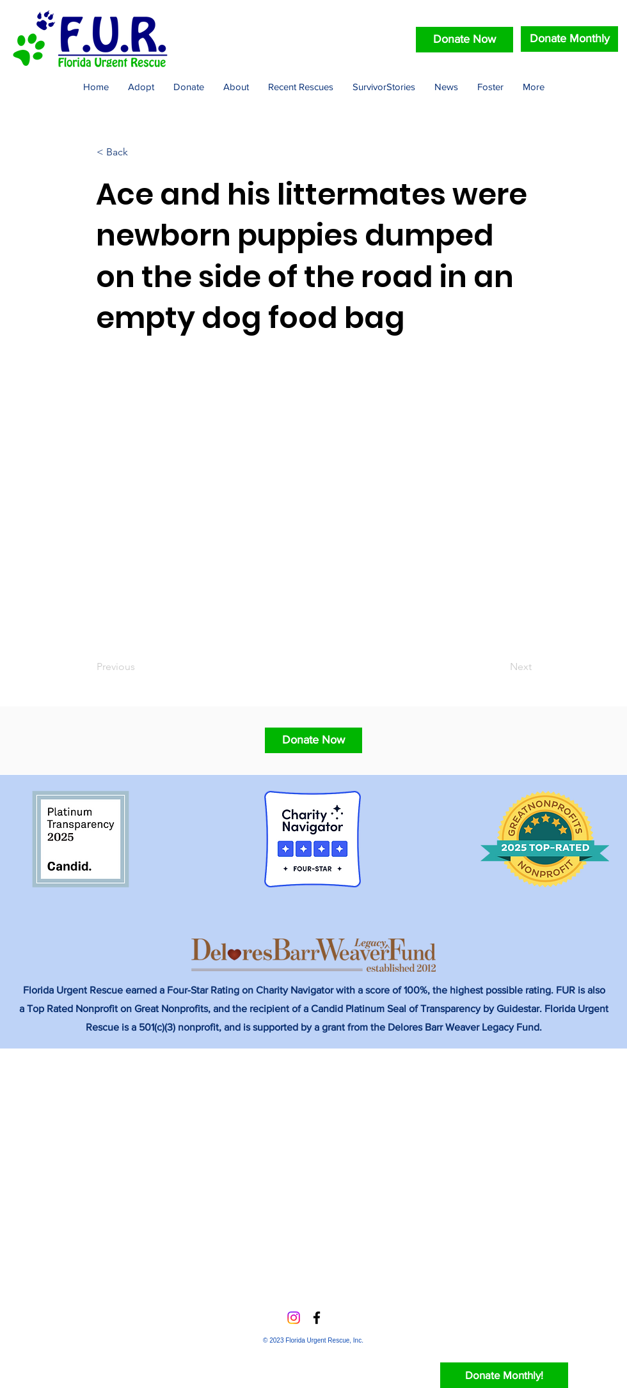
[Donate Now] (464, 39)
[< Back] (139, 152)
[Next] (500, 667)
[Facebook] (316, 1317)
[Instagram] (293, 1317)
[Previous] (139, 667)
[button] (313, 740)
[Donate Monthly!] (504, 1375)
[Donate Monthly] (569, 39)
